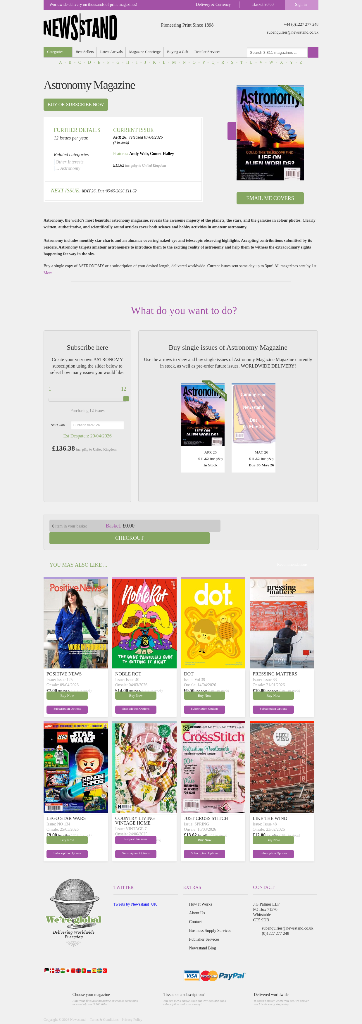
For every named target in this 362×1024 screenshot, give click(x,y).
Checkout (274, 526)
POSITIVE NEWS (64, 661)
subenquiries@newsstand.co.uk (292, 32)
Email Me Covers (270, 198)
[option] (270, 132)
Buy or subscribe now (76, 104)
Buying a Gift (178, 51)
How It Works (200, 892)
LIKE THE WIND (270, 806)
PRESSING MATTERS (275, 661)
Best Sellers (85, 51)
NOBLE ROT (128, 661)
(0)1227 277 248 (275, 921)
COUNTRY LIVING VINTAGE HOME (135, 808)
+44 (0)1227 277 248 (301, 24)
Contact (195, 909)
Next (231, 131)
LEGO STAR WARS (66, 806)
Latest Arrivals (112, 51)
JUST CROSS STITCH (206, 806)
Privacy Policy (132, 1007)
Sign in (301, 4)
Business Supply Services (210, 918)
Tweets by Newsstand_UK (135, 892)
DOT (189, 661)
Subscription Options (60, 697)
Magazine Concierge (145, 51)
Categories (55, 51)
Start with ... (59, 425)
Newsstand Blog (202, 936)
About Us (197, 901)
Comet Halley (162, 153)
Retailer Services (208, 51)
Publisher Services (204, 927)
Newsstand (78, 1007)
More (48, 273)
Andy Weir (138, 153)
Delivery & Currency (213, 4)
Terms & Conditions (104, 1007)
